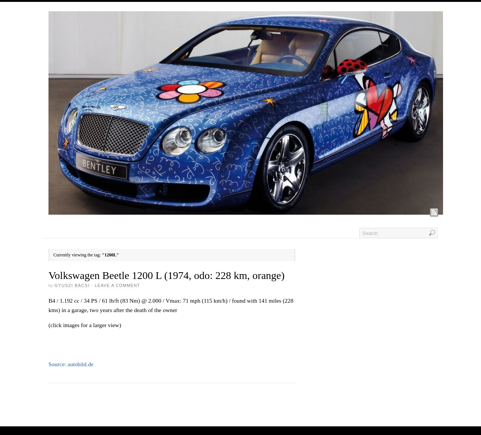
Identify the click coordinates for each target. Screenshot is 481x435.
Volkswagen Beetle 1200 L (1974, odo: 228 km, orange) (166, 275)
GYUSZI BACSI (72, 285)
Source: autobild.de (71, 364)
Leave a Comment (117, 285)
